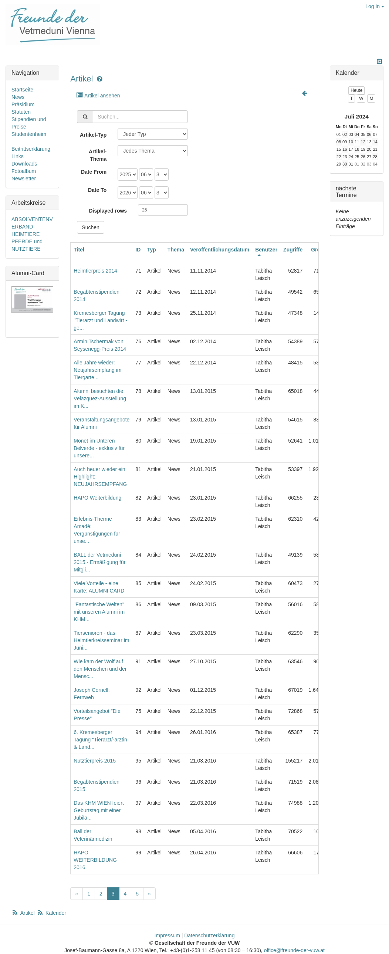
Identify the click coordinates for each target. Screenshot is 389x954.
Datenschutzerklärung (209, 935)
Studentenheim (28, 134)
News (17, 97)
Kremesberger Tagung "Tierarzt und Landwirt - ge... (100, 320)
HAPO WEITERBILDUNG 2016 (95, 860)
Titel (79, 250)
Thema (176, 250)
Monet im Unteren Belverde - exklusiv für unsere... (99, 448)
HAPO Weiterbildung (97, 498)
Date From (93, 172)
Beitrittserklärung (30, 149)
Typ (151, 250)
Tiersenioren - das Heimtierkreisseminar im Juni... (101, 640)
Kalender (51, 913)
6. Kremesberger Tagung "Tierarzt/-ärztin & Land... (100, 739)
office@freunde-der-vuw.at (294, 950)
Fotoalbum (23, 171)
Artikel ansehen (97, 95)
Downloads (24, 164)
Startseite (22, 90)
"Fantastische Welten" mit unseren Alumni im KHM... (99, 611)
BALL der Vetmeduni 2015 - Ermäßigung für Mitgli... (99, 562)
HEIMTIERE (25, 234)
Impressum (167, 935)
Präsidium (22, 104)
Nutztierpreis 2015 (95, 761)
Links (17, 156)
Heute (356, 90)
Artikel (81, 78)
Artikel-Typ (93, 135)
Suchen (90, 227)
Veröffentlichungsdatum (219, 250)
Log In (374, 6)
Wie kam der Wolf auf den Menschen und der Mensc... (100, 668)
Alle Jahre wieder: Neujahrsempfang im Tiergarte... (97, 370)
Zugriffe (292, 250)
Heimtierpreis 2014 (95, 271)
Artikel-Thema (97, 155)
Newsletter (23, 178)
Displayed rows (108, 211)
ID (138, 250)
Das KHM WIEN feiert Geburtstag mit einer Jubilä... (99, 810)
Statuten (21, 112)
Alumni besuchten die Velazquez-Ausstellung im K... (100, 398)
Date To (97, 190)
